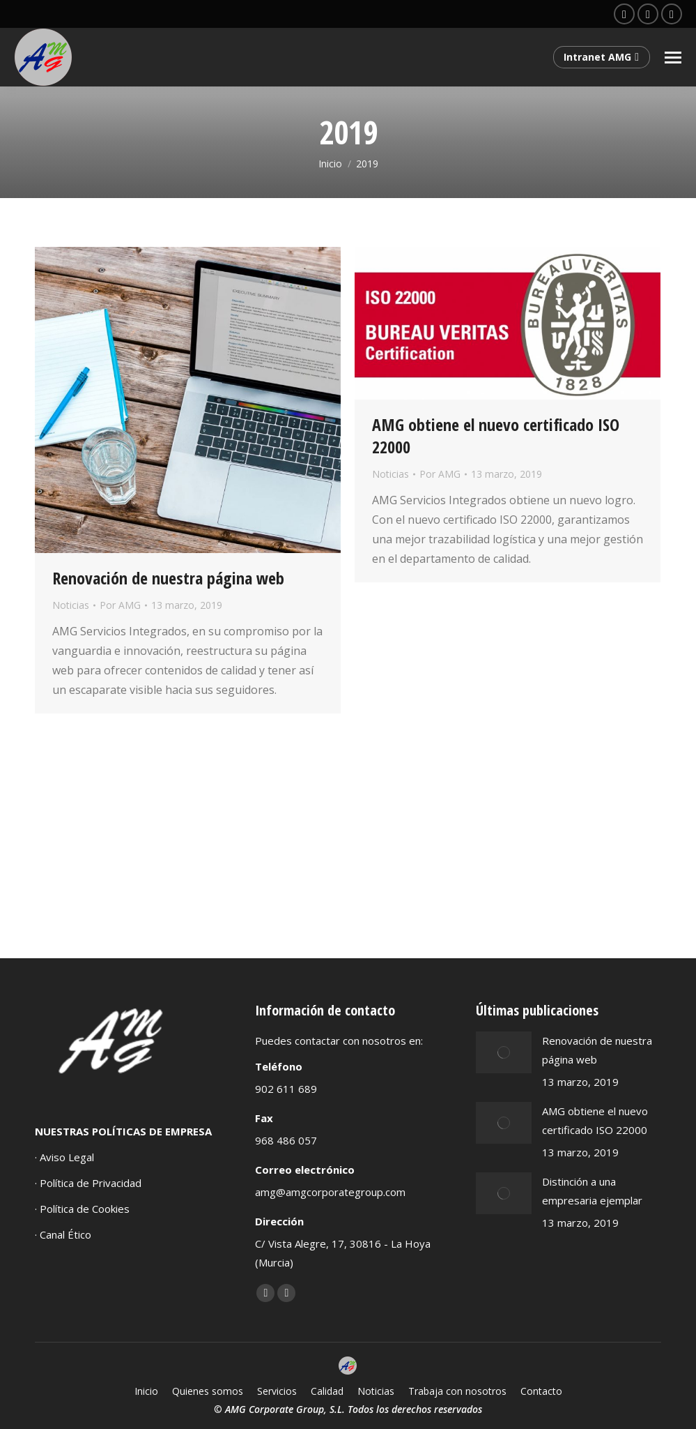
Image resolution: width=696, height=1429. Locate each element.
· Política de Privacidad (88, 1183)
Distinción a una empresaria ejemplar (592, 1190)
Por (120, 605)
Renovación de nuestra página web (168, 577)
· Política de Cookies (82, 1209)
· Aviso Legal (64, 1157)
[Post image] (504, 1052)
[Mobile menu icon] (673, 57)
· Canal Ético (63, 1234)
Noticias (70, 605)
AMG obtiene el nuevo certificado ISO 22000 (495, 435)
